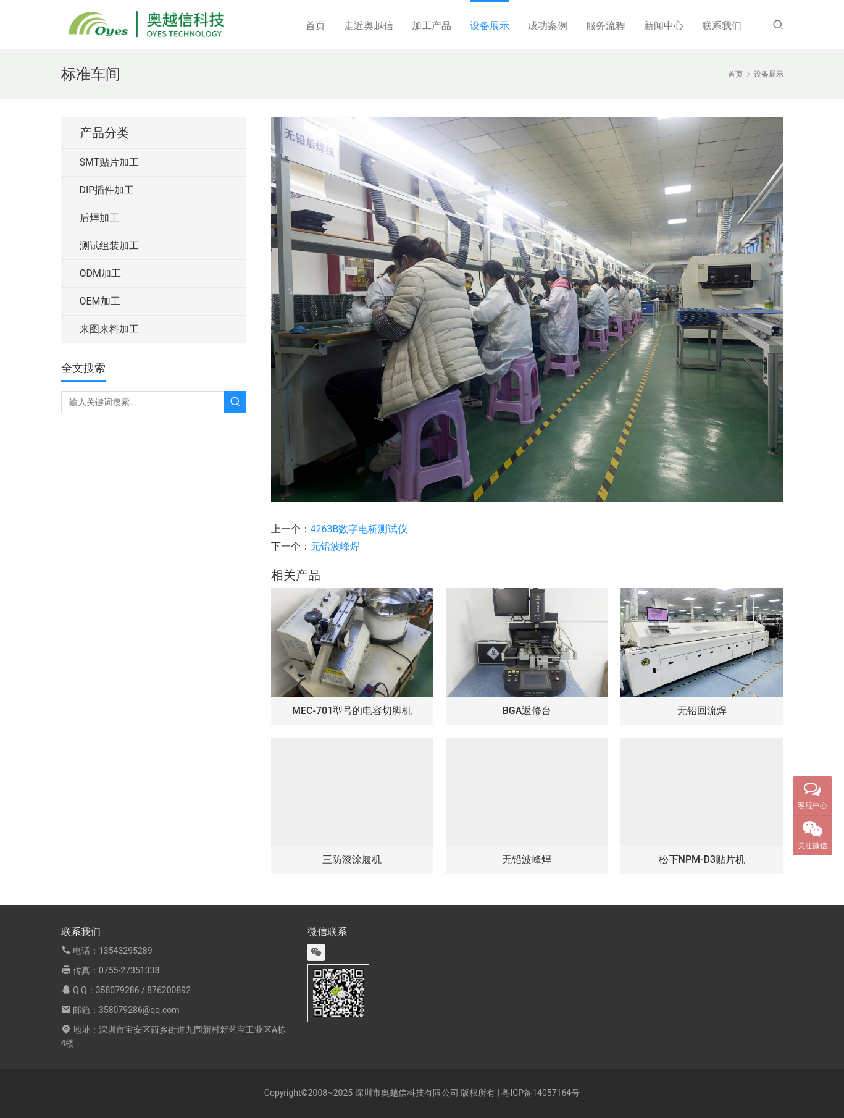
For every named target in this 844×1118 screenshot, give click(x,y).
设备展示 (489, 26)
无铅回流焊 (702, 711)
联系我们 (722, 26)
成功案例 (547, 26)
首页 (315, 26)
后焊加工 (99, 218)
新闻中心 (663, 26)
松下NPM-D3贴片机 (702, 859)
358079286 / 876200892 (143, 990)
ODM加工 (100, 273)
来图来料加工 (109, 329)
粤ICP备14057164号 (540, 1093)
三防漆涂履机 (352, 859)
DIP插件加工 (107, 190)
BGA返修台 (527, 711)
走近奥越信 (368, 26)
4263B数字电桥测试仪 (359, 529)
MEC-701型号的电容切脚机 (352, 711)
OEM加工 (100, 301)
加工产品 (431, 26)
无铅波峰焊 (335, 546)
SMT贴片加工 (110, 162)
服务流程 (605, 26)
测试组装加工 (109, 245)
